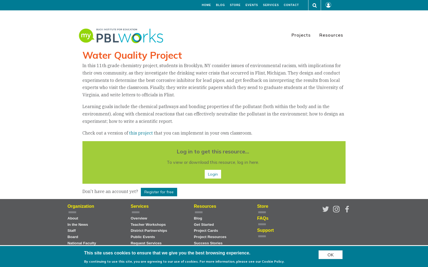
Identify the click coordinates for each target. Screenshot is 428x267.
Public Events (143, 237)
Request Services (146, 243)
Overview (139, 218)
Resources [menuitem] (331, 35)
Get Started (204, 224)
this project (141, 133)
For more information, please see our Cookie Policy (242, 262)
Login (213, 174)
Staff (71, 231)
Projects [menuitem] (301, 35)
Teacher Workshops (148, 224)
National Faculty (81, 243)
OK (331, 256)
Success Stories (208, 243)
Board (72, 237)
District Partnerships (149, 231)
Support (265, 230)
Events (251, 5)
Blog (220, 5)
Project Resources (210, 237)
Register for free (159, 191)
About (72, 218)
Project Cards (206, 231)
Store (235, 5)
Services (271, 5)
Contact (291, 5)
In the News (77, 224)
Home (206, 5)
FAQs (263, 218)
